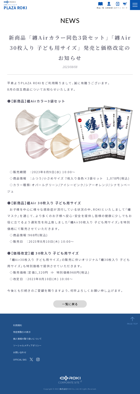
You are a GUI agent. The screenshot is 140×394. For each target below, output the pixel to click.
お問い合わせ (19, 352)
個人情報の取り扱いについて (27, 338)
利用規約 (17, 325)
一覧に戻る (70, 304)
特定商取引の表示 (22, 331)
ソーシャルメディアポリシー (27, 345)
